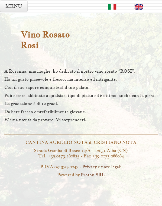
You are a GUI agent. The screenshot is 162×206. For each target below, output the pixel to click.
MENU (13, 6)
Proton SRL (93, 174)
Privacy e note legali (102, 166)
